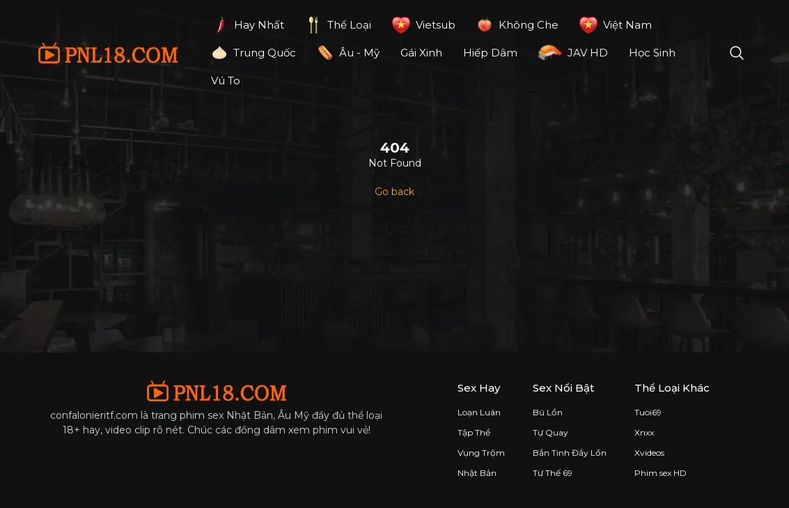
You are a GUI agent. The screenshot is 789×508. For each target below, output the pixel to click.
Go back (394, 191)
